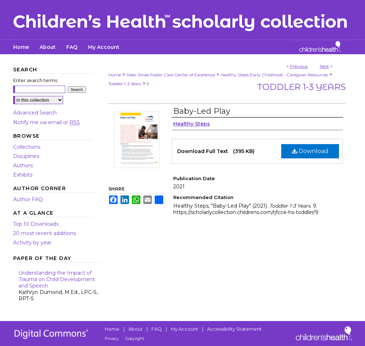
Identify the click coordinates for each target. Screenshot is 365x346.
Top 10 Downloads (35, 224)
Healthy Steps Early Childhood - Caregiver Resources (274, 74)
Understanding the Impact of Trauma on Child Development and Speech (60, 286)
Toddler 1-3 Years (124, 83)
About (135, 329)
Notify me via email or (46, 122)
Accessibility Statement (234, 329)
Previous (299, 66)
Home (114, 74)
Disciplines (26, 156)
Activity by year (32, 242)
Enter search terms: (35, 80)
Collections (26, 147)
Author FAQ (28, 199)
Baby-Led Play (201, 111)
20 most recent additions (44, 233)
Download (310, 151)
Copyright (134, 338)
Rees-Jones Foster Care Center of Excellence (171, 74)
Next (324, 66)
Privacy (112, 338)
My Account (184, 329)
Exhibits (22, 175)
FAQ (156, 329)
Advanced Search (35, 113)
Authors (23, 165)
